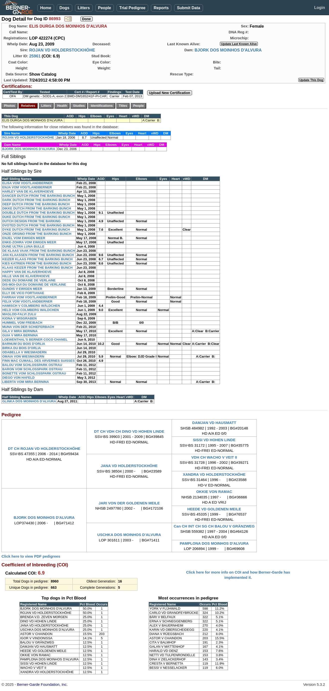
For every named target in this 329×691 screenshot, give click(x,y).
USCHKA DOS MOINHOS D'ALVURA (129, 534)
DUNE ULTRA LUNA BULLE (23, 246)
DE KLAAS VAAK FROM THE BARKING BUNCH (38, 251)
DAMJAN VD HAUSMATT (214, 423)
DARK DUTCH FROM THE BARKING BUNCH (36, 200)
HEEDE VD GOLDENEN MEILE (214, 509)
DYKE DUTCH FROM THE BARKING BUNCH (36, 229)
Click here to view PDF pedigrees (30, 556)
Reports (161, 8)
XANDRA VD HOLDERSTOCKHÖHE (214, 474)
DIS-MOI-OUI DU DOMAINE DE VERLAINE (34, 284)
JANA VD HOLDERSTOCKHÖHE (129, 466)
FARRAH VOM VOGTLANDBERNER (29, 297)
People (104, 8)
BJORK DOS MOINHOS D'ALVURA (228, 50)
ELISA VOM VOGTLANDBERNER (27, 183)
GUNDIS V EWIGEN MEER (22, 289)
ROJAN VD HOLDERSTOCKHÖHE (62, 50)
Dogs (64, 8)
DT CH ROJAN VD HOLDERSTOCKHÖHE (44, 448)
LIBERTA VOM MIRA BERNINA (25, 382)
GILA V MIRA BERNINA (20, 331)
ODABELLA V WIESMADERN (24, 352)
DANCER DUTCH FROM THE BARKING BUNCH (38, 196)
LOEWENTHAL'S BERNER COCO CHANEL (34, 339)
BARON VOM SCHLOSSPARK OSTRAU (32, 369)
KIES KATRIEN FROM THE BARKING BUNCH (36, 263)
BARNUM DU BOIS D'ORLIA (23, 344)
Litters (84, 8)
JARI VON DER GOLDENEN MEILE (129, 503)
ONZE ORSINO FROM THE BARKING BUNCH (36, 234)
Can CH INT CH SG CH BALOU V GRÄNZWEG (214, 526)
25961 (35, 56)
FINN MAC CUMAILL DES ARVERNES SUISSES (38, 361)
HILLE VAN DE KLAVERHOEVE (26, 276)
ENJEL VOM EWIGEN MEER (23, 238)
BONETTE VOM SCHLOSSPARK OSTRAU (34, 373)
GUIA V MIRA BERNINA (20, 335)
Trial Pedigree (132, 8)
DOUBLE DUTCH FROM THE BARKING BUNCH (38, 212)
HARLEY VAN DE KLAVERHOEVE (28, 191)
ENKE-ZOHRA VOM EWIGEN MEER (29, 242)
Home (45, 8)
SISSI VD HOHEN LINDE (214, 440)
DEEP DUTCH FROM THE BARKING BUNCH (36, 204)
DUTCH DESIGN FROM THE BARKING (31, 221)
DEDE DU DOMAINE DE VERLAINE (29, 280)
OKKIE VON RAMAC (214, 491)
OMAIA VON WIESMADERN (23, 356)
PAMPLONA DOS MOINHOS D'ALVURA (214, 543)
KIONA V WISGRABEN (19, 318)
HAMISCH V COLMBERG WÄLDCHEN (31, 306)
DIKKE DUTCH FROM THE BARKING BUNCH (36, 208)
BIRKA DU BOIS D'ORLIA (21, 348)
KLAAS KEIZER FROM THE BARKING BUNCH (37, 267)
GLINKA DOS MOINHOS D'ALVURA (29, 401)
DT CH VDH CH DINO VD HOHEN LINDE (129, 431)
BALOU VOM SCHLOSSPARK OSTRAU (32, 365)
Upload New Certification (169, 93)
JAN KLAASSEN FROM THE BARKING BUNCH (38, 255)
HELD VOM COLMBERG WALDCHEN (30, 310)
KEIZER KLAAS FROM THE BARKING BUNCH (37, 259)
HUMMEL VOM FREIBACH (22, 322)
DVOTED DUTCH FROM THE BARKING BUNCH (38, 225)
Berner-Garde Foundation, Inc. (42, 684)
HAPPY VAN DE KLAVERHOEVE (27, 272)
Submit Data (188, 8)
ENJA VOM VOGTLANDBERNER (27, 187)
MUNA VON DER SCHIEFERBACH (28, 327)
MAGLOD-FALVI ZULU (19, 314)
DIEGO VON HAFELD (18, 377)
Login (319, 7)
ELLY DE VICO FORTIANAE (23, 293)
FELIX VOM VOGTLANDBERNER (27, 301)
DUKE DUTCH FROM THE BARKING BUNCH (36, 217)
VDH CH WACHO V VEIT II (214, 457)
